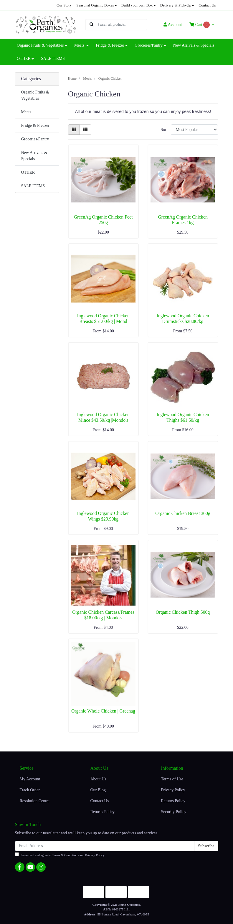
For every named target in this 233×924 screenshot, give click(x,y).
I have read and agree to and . (60, 854)
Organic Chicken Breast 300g (182, 513)
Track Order (30, 790)
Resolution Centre (35, 801)
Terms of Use (172, 779)
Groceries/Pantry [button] (149, 45)
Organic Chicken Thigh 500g (183, 612)
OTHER (28, 172)
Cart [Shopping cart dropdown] (200, 25)
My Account (30, 779)
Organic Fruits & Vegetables (35, 95)
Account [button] (172, 24)
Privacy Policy (173, 790)
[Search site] (92, 24)
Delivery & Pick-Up (175, 5)
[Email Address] (105, 846)
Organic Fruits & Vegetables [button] (40, 45)
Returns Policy (102, 812)
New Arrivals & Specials (193, 45)
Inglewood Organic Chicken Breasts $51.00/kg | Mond (103, 318)
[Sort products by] (194, 129)
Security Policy (173, 812)
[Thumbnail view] (74, 129)
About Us (98, 779)
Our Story (64, 5)
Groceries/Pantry (35, 139)
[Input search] (122, 24)
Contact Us (207, 5)
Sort (164, 129)
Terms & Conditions (65, 855)
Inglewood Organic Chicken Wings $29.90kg (103, 516)
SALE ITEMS (53, 58)
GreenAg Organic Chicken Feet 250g (103, 219)
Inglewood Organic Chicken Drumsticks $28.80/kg (182, 318)
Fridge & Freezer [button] (110, 45)
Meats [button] (79, 45)
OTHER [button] (24, 58)
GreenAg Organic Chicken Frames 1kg (183, 219)
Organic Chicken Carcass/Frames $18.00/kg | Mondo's (103, 615)
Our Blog (98, 790)
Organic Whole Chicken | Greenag (103, 710)
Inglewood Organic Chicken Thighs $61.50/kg (182, 417)
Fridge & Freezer (35, 125)
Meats (26, 112)
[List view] (85, 129)
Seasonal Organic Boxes (95, 5)
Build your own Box (137, 5)
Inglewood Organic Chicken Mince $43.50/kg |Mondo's (103, 417)
